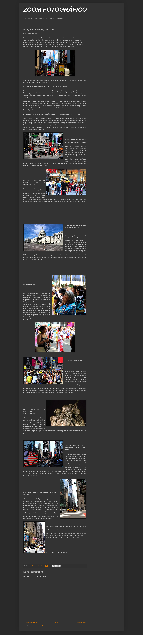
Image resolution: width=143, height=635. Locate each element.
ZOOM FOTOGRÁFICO (55, 9)
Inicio (56, 622)
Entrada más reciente (30, 622)
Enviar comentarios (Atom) (40, 626)
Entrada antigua (81, 622)
